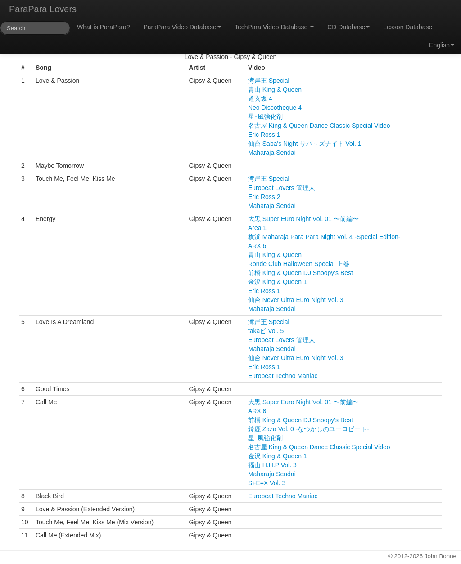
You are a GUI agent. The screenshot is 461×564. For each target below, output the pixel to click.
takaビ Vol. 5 (266, 330)
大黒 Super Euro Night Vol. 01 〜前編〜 (303, 218)
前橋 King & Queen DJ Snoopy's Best (300, 272)
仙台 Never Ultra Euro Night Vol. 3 (295, 299)
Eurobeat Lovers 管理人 (281, 187)
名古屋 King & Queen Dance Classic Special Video (319, 125)
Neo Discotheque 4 (275, 107)
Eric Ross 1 (264, 134)
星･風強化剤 (265, 116)
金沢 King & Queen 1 (277, 281)
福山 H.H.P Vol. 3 (272, 465)
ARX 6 (257, 245)
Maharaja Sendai (272, 152)
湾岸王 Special (268, 80)
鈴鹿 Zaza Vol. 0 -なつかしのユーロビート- (308, 429)
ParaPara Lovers (43, 9)
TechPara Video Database (274, 27)
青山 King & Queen (275, 89)
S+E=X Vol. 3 (266, 483)
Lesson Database (407, 27)
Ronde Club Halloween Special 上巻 (298, 263)
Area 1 (257, 227)
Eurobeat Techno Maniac (283, 375)
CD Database (348, 27)
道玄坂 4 (260, 98)
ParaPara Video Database (182, 27)
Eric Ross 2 (264, 196)
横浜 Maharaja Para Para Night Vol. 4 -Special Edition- (324, 236)
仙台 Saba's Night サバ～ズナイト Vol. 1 (305, 143)
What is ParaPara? (103, 27)
